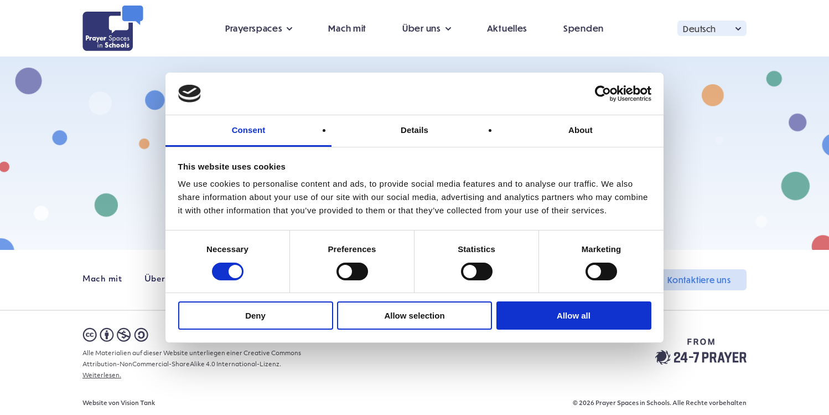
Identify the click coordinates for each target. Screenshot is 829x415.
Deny (255, 315)
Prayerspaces (253, 28)
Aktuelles (507, 28)
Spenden (583, 28)
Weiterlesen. (101, 376)
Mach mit (347, 28)
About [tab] (580, 130)
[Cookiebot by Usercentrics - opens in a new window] (603, 93)
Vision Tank (138, 404)
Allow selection (414, 315)
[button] (712, 28)
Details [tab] (414, 130)
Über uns (421, 28)
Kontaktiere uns (699, 280)
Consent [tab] (249, 130)
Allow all (573, 315)
